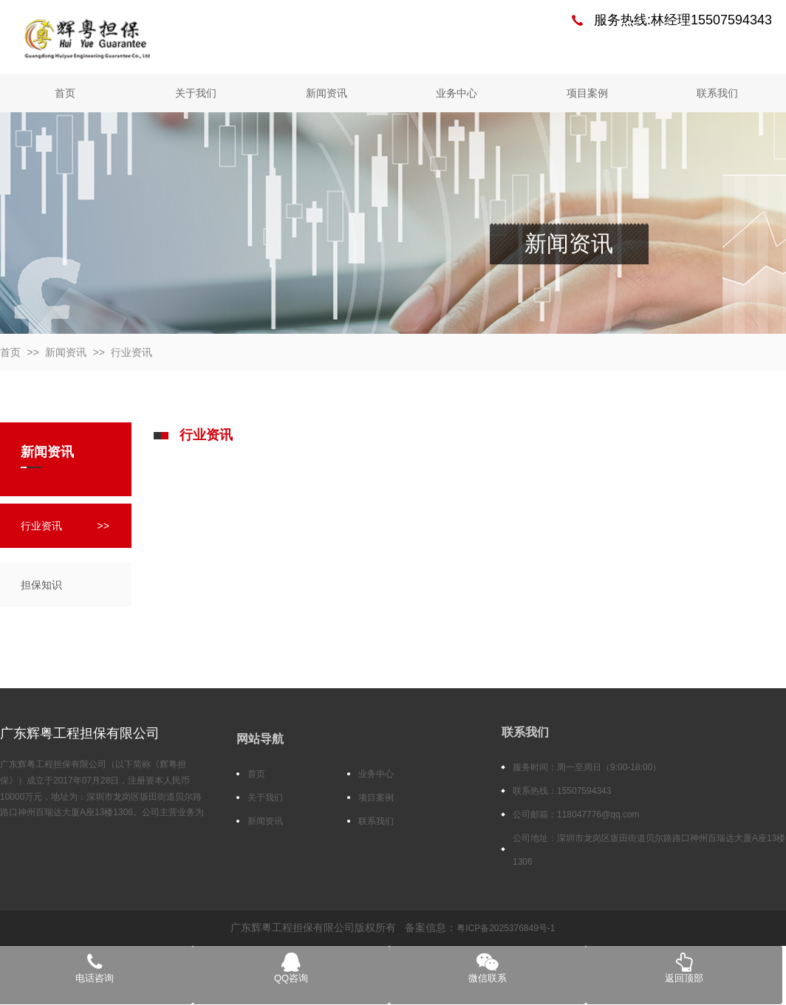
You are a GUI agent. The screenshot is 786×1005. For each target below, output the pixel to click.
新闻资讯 (326, 93)
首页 (65, 93)
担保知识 (41, 585)
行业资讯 (131, 352)
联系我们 (717, 93)
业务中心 (456, 93)
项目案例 (587, 93)
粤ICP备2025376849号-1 (506, 928)
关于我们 (195, 93)
